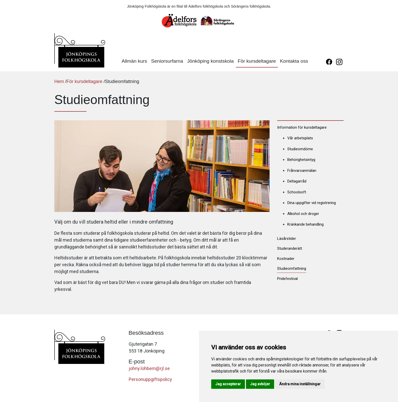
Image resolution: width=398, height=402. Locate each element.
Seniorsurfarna (167, 61)
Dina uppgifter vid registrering (311, 202)
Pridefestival (287, 278)
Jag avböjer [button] (260, 384)
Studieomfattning (291, 268)
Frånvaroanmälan (301, 170)
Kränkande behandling (305, 224)
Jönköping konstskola (210, 61)
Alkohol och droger (303, 213)
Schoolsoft (296, 192)
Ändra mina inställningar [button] (300, 384)
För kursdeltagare (257, 61)
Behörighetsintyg (301, 159)
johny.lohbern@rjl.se (149, 368)
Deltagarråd (296, 181)
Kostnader (285, 258)
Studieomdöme (300, 149)
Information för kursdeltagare (302, 127)
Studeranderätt (289, 248)
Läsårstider (286, 238)
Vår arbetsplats (300, 138)
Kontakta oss (294, 61)
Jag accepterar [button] (228, 384)
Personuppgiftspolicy (150, 379)
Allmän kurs (134, 61)
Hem (59, 81)
